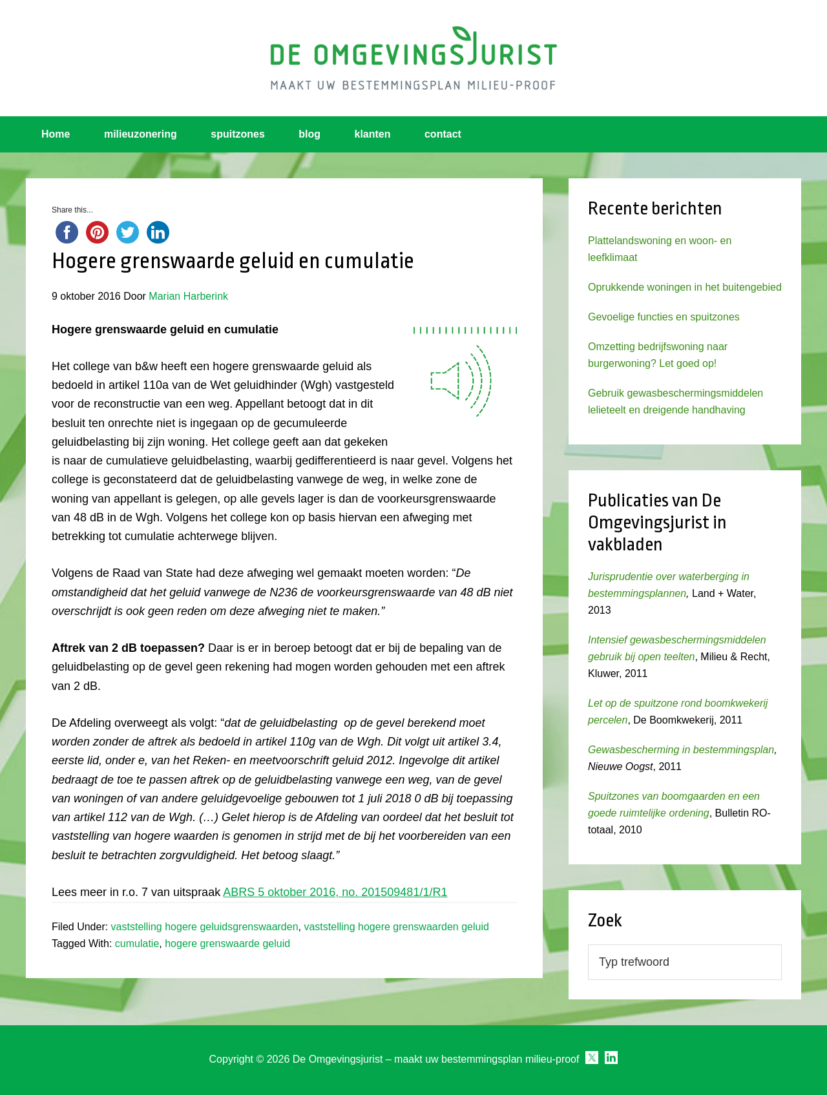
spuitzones (238, 134)
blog (309, 134)
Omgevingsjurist (413, 58)
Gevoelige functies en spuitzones (664, 316)
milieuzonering (140, 134)
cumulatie (137, 943)
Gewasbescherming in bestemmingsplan (681, 749)
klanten (373, 134)
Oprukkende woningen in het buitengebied (685, 287)
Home (55, 134)
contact (442, 134)
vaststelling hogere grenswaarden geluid (396, 926)
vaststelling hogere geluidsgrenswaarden (204, 926)
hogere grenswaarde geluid (227, 943)
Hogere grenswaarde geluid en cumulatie (233, 261)
